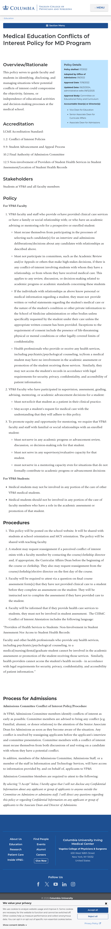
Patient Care (16, 854)
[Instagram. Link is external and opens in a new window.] (73, 884)
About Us (15, 839)
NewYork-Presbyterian (55, 824)
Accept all (92, 910)
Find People (41, 839)
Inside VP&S (16, 860)
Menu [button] (101, 7)
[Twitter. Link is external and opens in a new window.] (47, 884)
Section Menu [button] (55, 25)
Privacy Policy (93, 923)
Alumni (41, 849)
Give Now (41, 861)
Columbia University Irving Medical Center (21, 823)
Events (41, 844)
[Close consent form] (106, 903)
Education (8, 18)
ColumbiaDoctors (90, 823)
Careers (41, 854)
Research (16, 849)
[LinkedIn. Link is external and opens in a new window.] (64, 884)
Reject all (92, 916)
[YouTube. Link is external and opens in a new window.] (55, 884)
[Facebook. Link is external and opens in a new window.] (38, 884)
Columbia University (61, 898)
